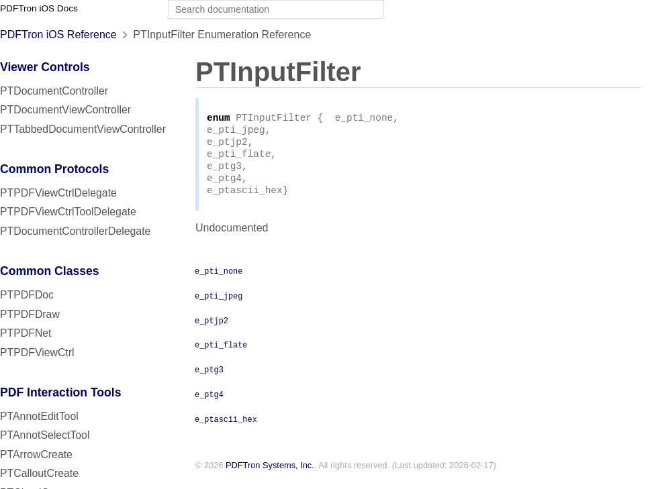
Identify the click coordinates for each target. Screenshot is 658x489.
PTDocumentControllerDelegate (75, 231)
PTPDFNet (26, 333)
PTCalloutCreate (39, 473)
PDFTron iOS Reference (58, 34)
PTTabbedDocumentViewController (83, 129)
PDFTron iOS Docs (39, 8)
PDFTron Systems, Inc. (270, 475)
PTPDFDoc (27, 295)
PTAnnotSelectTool (44, 435)
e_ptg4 (209, 403)
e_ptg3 (209, 378)
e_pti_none (218, 279)
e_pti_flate (221, 353)
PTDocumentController (54, 91)
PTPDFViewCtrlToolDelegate (68, 211)
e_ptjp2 (211, 329)
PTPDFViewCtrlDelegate (58, 193)
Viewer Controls (45, 67)
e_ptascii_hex (226, 428)
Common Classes (49, 271)
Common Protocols (54, 169)
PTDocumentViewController (65, 109)
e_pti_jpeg (218, 304)
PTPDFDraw (30, 314)
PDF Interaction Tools (61, 392)
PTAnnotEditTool (39, 416)
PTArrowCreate (36, 454)
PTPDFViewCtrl (37, 352)
